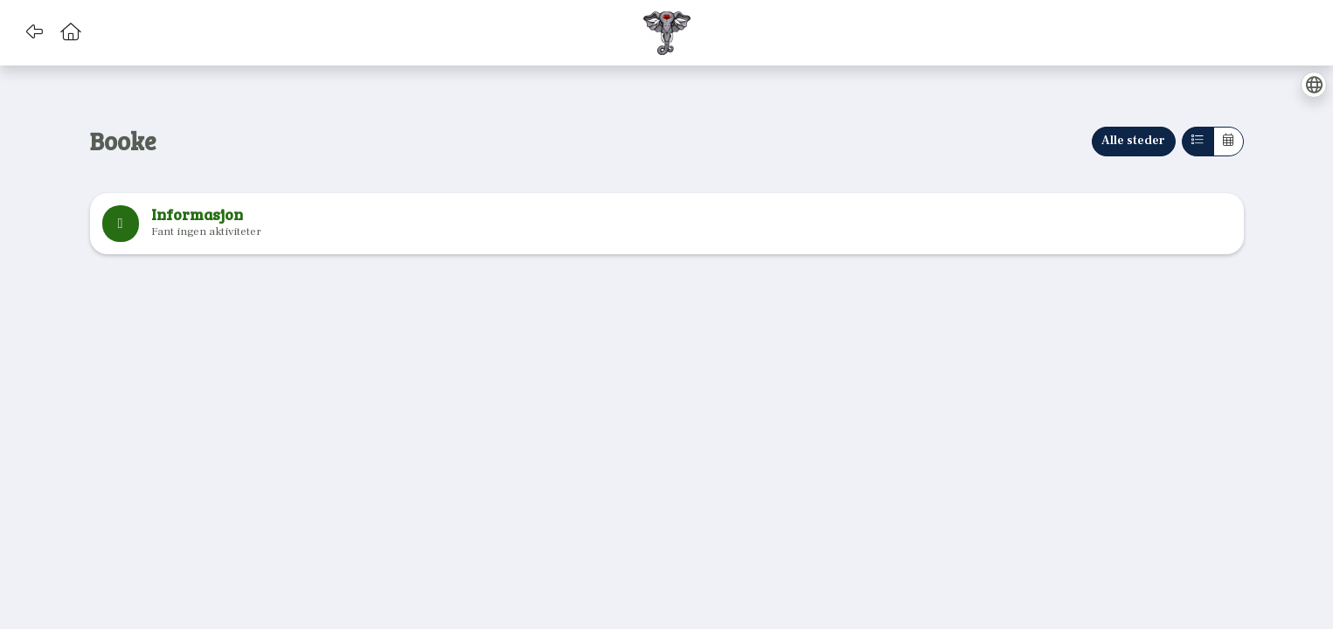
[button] (33, 33)
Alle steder (1133, 141)
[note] (667, 223)
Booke (123, 141)
